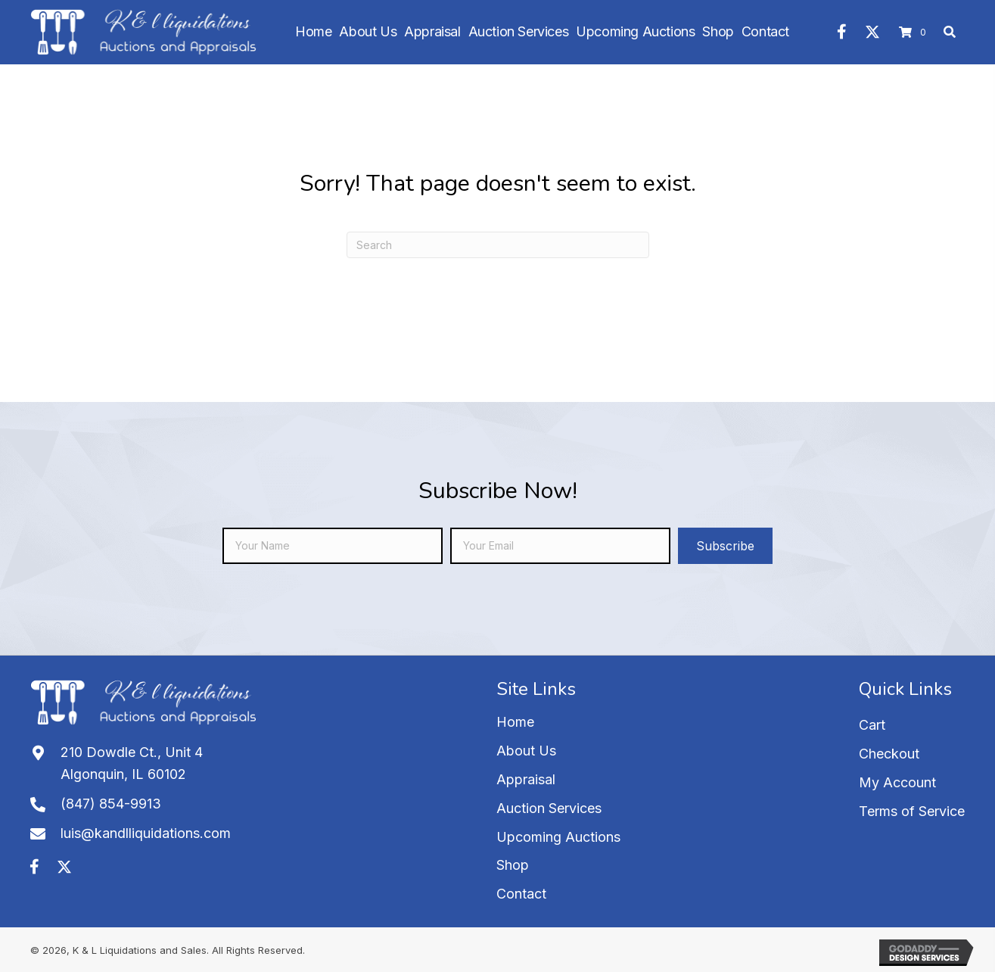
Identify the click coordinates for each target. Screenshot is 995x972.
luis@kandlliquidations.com (146, 833)
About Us (526, 751)
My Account (897, 782)
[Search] (498, 245)
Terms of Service (912, 811)
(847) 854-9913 (111, 804)
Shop (512, 865)
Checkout (889, 754)
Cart (872, 725)
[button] (842, 31)
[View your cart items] (915, 32)
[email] (560, 546)
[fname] (332, 546)
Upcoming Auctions (558, 837)
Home (515, 722)
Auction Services (549, 808)
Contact (521, 894)
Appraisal (525, 779)
